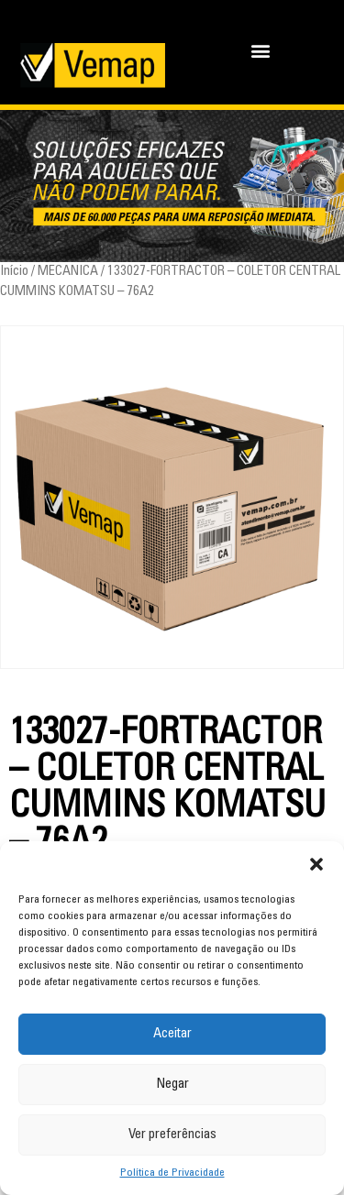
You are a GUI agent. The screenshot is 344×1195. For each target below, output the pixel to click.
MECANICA (68, 272)
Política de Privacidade (172, 1173)
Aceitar (172, 1034)
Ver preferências (172, 1135)
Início (14, 272)
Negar (172, 1084)
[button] (316, 864)
